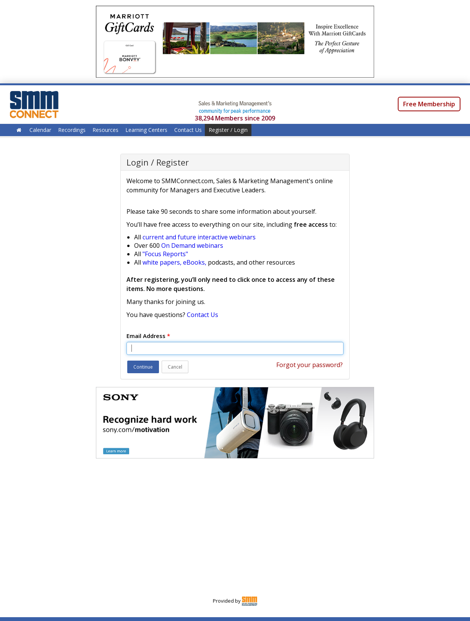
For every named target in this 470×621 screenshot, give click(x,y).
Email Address (148, 336)
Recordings (72, 129)
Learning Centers (146, 129)
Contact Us (188, 129)
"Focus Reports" (165, 254)
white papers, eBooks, (174, 262)
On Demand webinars (192, 245)
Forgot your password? (309, 365)
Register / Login (228, 129)
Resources (105, 129)
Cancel (175, 367)
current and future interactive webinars (199, 237)
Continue (143, 367)
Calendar (40, 129)
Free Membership (429, 104)
